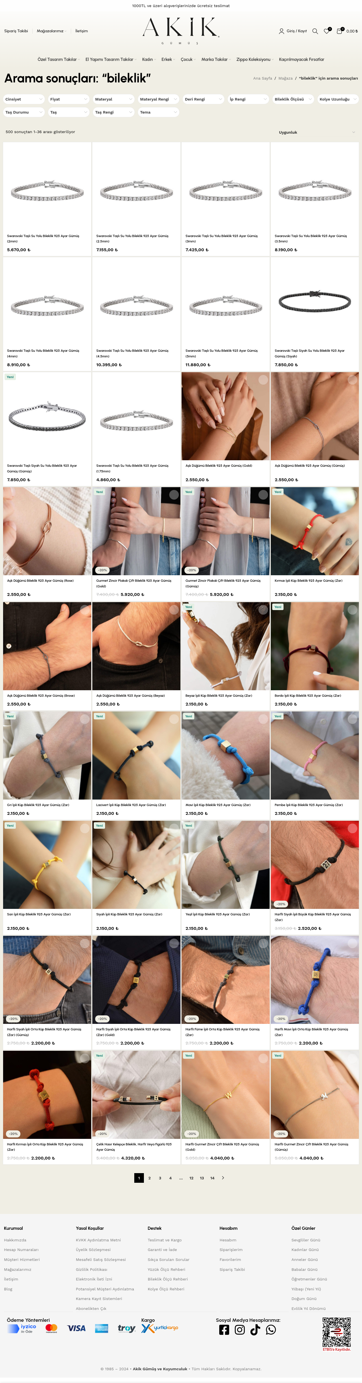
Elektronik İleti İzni (94, 1284)
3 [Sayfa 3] (160, 1183)
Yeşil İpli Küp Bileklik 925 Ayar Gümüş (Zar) (223, 919)
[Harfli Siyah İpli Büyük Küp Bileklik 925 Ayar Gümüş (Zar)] (315, 870)
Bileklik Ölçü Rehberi (168, 1284)
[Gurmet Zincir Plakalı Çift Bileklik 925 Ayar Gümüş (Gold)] (136, 531)
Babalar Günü (304, 1275)
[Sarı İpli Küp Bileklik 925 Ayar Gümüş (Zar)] (47, 870)
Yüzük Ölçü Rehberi (166, 1275)
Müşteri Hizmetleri (22, 1265)
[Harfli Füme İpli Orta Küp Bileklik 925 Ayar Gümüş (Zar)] (226, 985)
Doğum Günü (304, 1304)
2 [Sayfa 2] (149, 1183)
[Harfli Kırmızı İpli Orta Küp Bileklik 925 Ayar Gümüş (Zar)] (47, 1100)
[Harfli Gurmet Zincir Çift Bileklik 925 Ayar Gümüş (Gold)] (226, 1100)
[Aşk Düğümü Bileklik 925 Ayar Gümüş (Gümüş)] (315, 416)
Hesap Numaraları (21, 1255)
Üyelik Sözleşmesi (93, 1255)
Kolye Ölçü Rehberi (166, 1294)
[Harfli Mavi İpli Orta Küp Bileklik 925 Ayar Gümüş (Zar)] (315, 985)
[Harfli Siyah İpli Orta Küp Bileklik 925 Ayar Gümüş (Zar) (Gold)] (136, 985)
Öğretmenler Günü (309, 1284)
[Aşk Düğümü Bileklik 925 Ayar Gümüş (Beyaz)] (136, 646)
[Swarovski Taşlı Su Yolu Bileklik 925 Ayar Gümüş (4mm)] (47, 301)
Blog (8, 1294)
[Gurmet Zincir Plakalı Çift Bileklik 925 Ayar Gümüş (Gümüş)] (226, 531)
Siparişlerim (231, 1255)
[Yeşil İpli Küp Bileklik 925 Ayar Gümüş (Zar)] (226, 870)
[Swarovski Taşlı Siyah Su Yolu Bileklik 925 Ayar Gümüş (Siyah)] (315, 301)
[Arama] (315, 31)
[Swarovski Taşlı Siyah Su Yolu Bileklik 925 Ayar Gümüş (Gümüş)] (47, 416)
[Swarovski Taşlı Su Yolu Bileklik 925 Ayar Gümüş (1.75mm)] (136, 416)
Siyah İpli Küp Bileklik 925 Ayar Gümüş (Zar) (134, 919)
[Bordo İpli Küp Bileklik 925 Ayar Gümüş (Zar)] (315, 646)
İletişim (11, 1284)
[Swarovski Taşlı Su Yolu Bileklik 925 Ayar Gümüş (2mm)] (47, 186)
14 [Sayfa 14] (212, 1183)
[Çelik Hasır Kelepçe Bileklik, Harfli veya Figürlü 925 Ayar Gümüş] (136, 1100)
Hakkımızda (15, 1245)
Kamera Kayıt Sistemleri (99, 1304)
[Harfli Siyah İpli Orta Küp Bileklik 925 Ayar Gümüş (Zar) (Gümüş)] (47, 985)
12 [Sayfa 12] (191, 1183)
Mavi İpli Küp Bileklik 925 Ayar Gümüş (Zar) (223, 804)
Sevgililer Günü (305, 1245)
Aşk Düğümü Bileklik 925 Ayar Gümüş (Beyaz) (136, 695)
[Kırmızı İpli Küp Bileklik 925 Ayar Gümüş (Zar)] (315, 531)
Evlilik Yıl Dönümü (308, 1314)
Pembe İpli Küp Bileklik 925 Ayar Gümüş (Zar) (314, 804)
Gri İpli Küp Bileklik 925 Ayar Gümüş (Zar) (43, 804)
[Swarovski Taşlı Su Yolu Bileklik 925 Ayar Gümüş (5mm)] (226, 301)
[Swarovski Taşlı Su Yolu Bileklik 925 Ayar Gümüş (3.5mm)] (315, 186)
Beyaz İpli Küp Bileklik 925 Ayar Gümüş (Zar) (224, 695)
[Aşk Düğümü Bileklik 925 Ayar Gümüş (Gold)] (226, 416)
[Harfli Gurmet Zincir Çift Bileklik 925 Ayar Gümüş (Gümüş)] (315, 1100)
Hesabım (228, 1245)
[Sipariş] (317, 133)
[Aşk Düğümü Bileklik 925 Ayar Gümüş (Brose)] (47, 646)
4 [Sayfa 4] (170, 1183)
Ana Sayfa (262, 78)
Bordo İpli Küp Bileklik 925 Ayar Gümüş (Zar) (313, 695)
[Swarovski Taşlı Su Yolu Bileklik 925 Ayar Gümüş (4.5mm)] (136, 301)
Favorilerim (230, 1265)
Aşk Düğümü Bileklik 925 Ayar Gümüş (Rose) (46, 580)
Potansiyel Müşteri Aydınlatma (105, 1294)
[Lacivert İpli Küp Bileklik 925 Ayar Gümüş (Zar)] (136, 755)
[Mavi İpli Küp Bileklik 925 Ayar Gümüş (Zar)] (226, 755)
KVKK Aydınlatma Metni (98, 1245)
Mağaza (285, 78)
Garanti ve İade (162, 1255)
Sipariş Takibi (232, 1275)
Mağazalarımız (17, 1275)
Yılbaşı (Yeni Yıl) (306, 1294)
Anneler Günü (304, 1265)
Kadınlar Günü (305, 1255)
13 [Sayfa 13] (202, 1183)
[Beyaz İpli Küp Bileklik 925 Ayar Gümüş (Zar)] (226, 646)
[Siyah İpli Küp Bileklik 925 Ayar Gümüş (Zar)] (136, 870)
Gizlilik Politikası (91, 1275)
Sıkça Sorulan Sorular (168, 1265)
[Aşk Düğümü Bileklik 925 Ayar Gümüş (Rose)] (47, 531)
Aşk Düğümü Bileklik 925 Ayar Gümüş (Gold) (224, 465)
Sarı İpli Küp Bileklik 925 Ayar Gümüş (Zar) (44, 919)
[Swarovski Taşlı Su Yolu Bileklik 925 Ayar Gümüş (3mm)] (226, 186)
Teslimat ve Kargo (165, 1245)
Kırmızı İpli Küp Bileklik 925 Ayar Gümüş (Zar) (314, 580)
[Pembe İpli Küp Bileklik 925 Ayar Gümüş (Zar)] (315, 755)
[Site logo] (181, 31)
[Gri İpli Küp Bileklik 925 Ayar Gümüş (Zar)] (47, 755)
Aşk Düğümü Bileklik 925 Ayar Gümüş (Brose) (46, 695)
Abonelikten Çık (91, 1314)
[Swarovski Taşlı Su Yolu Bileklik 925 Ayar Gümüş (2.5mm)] (136, 186)
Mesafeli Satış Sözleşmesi (101, 1265)
